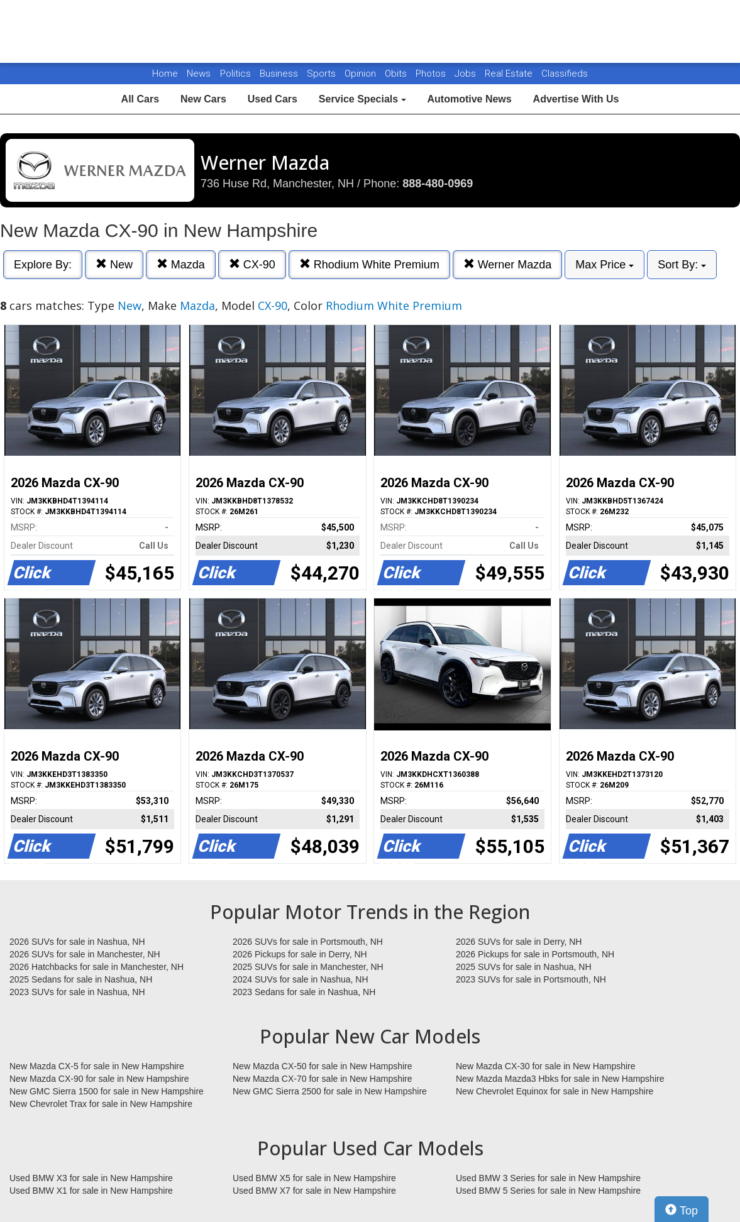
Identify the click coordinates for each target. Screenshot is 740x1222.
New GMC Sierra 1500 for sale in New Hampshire (106, 1091)
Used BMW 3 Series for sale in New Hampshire (548, 1178)
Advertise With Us (576, 99)
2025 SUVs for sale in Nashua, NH (524, 967)
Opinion (361, 73)
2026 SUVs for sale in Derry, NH (519, 942)
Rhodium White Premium (369, 264)
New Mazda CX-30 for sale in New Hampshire (546, 1066)
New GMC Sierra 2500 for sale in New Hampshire (330, 1091)
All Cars (140, 99)
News (199, 73)
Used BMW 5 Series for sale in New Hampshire (548, 1191)
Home (165, 73)
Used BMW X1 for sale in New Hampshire (91, 1191)
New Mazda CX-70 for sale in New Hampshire (322, 1079)
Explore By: (43, 264)
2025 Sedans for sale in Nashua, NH (80, 979)
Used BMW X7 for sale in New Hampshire (314, 1191)
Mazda (181, 264)
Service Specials (362, 99)
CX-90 (252, 264)
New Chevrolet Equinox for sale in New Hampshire (554, 1091)
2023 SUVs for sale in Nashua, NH (77, 992)
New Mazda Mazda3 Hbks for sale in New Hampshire (560, 1079)
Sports (322, 73)
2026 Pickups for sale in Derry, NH (300, 954)
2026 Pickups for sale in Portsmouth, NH (535, 954)
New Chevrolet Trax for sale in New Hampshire (100, 1104)
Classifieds (564, 73)
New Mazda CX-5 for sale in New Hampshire (96, 1066)
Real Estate (510, 73)
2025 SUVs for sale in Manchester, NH (308, 967)
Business (280, 73)
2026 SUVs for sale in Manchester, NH (84, 954)
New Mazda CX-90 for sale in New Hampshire (99, 1079)
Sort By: (682, 264)
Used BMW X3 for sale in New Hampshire (91, 1178)
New (114, 264)
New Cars (203, 99)
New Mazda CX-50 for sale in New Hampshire (322, 1066)
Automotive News (469, 99)
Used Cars (272, 99)
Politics (235, 73)
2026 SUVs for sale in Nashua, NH (77, 942)
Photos (432, 73)
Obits (397, 73)
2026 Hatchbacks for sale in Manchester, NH (96, 967)
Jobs (466, 73)
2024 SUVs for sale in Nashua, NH (300, 979)
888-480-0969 (437, 183)
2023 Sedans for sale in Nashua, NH (304, 992)
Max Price (604, 264)
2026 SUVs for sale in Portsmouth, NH (308, 942)
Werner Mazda (507, 264)
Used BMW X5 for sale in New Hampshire (314, 1178)
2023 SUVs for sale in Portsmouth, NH (531, 979)
